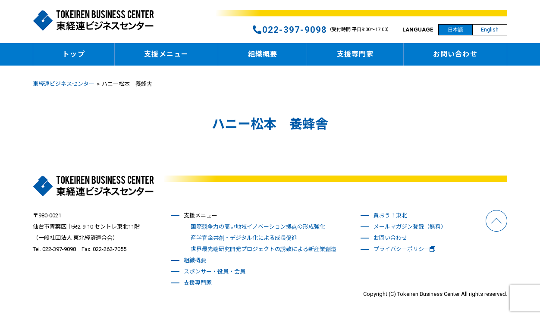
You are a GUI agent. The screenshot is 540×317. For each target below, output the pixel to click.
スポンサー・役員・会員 (214, 271)
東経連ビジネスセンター (63, 84)
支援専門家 (355, 54)
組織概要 (262, 54)
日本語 (455, 30)
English (490, 30)
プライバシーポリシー (404, 249)
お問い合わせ (455, 54)
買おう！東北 (390, 215)
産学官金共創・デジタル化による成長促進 (244, 238)
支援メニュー (166, 54)
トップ (74, 54)
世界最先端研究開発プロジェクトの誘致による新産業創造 (263, 249)
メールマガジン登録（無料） (410, 226)
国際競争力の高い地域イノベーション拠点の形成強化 (258, 226)
